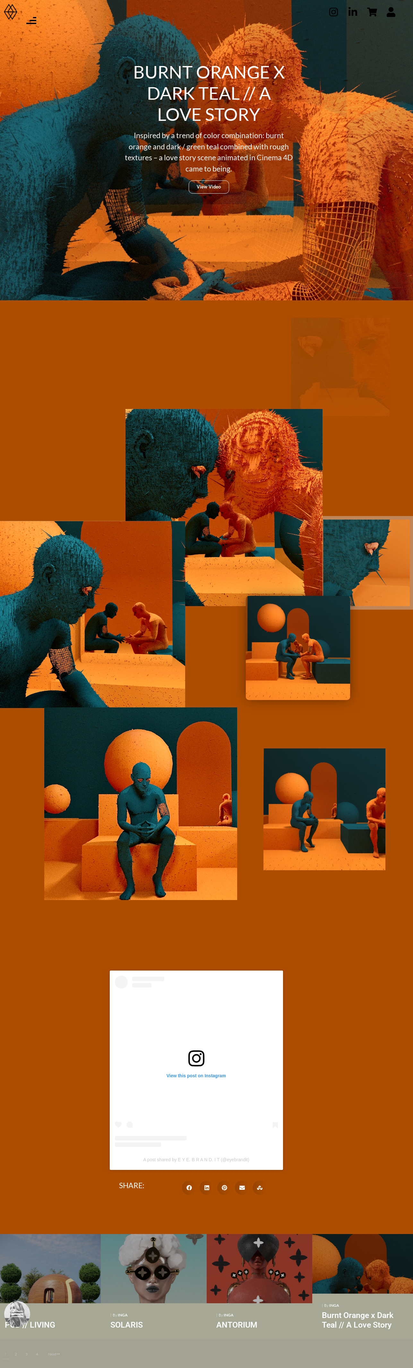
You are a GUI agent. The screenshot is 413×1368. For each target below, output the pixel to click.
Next (54, 1354)
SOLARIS (126, 1325)
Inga (122, 1315)
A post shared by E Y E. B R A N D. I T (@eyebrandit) (196, 1159)
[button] (189, 1187)
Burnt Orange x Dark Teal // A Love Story (355, 1320)
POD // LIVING (30, 1325)
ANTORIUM (235, 1325)
